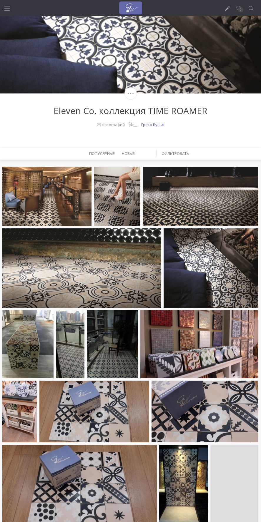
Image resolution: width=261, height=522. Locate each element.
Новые (128, 153)
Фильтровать (175, 153)
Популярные (102, 153)
